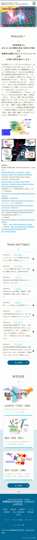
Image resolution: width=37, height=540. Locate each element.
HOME (5, 509)
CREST (18, 515)
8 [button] (29, 29)
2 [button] (11, 29)
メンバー (31, 509)
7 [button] (26, 29)
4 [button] (17, 29)
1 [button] (8, 29)
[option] (18, 16)
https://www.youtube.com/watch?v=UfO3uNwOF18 (18, 210)
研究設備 (30, 512)
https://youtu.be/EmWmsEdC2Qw (12, 186)
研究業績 (7, 512)
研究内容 (13, 509)
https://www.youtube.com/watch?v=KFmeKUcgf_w (18, 201)
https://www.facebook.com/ (17, 229)
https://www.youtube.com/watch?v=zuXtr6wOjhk (17, 205)
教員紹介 (22, 509)
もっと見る (18, 362)
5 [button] (20, 29)
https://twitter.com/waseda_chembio (20, 224)
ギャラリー (28, 520)
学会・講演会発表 (18, 512)
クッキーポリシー (18, 525)
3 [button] (14, 29)
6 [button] (23, 29)
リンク (7, 520)
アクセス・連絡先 (17, 520)
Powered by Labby (29, 538)
